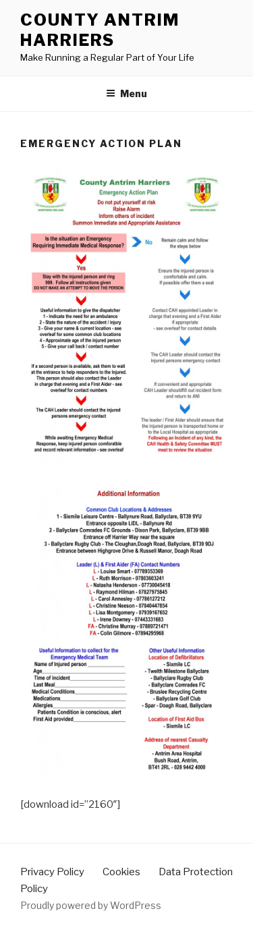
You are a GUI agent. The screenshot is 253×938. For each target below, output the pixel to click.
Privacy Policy (52, 872)
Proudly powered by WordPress (90, 905)
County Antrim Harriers (99, 30)
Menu (126, 93)
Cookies (121, 872)
